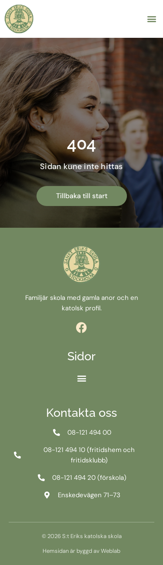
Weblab (110, 551)
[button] (151, 19)
